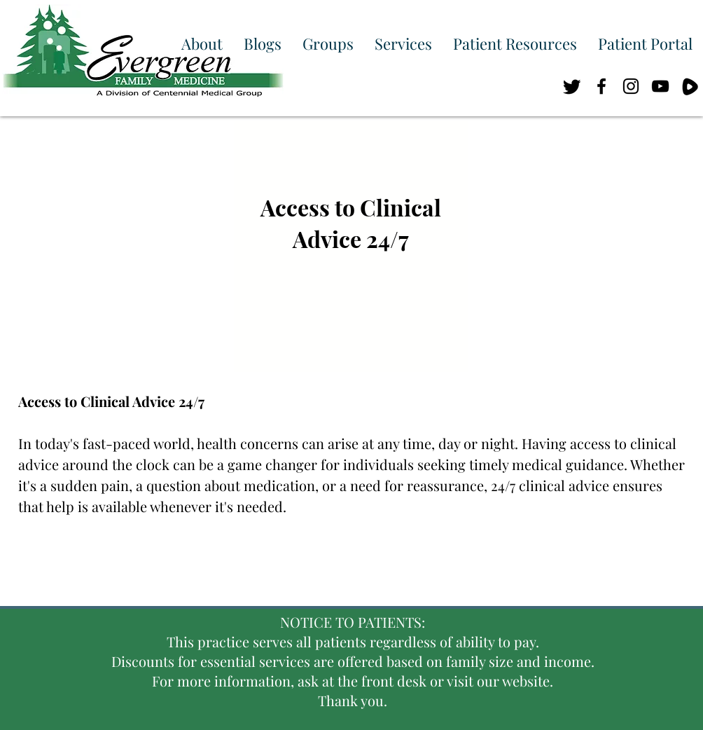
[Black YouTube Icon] (660, 86)
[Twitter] (572, 86)
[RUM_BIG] (689, 86)
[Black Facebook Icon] (601, 86)
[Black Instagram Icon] (630, 86)
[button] (202, 43)
